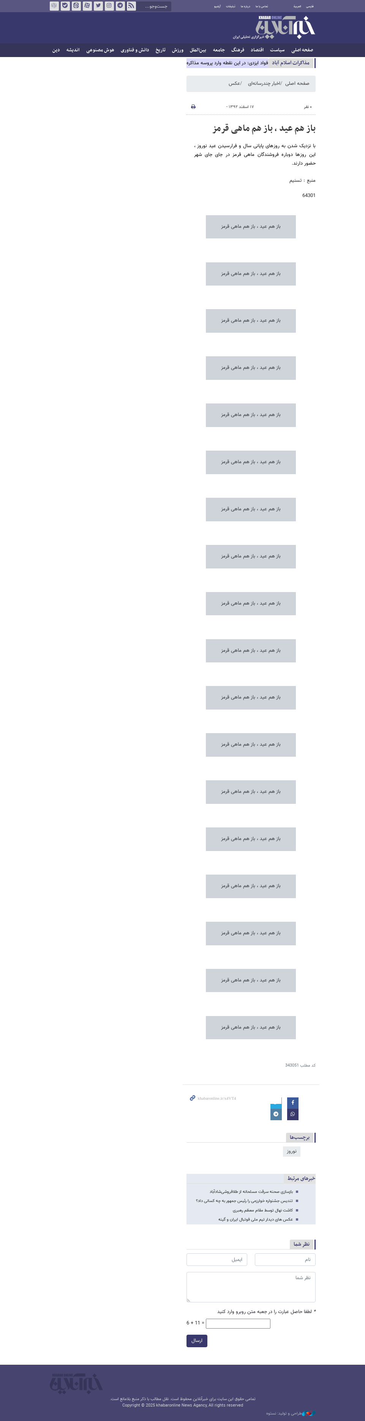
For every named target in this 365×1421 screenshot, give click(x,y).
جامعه (219, 50)
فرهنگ (237, 50)
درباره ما (245, 6)
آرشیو (217, 6)
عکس (234, 83)
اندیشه (72, 50)
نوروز (292, 1151)
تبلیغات (230, 6)
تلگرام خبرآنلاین (120, 6)
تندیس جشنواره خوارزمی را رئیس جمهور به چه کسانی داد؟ (244, 1201)
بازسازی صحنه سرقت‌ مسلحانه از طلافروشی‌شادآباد (251, 1192)
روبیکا (54, 6)
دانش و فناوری (135, 50)
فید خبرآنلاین (131, 6)
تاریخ (161, 50)
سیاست (277, 50)
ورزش (177, 50)
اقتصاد (257, 50)
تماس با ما (262, 6)
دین (56, 50)
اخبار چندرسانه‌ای (264, 83)
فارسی (310, 6)
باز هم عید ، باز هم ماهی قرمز (264, 128)
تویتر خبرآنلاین (98, 6)
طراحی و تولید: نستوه (291, 1414)
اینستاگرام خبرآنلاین (109, 6)
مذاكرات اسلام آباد (291, 63)
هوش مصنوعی (100, 50)
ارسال (196, 1341)
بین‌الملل (198, 50)
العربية (297, 6)
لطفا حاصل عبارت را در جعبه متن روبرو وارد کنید (266, 1312)
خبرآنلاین (274, 28)
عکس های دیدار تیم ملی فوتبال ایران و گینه (255, 1219)
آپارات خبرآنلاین (87, 6)
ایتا (76, 6)
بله (65, 6)
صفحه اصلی (302, 50)
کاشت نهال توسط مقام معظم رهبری (263, 1210)
